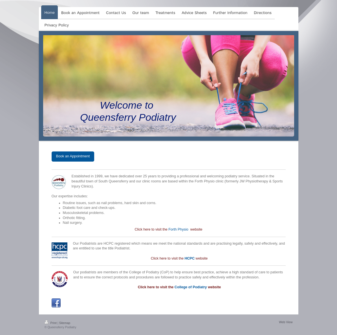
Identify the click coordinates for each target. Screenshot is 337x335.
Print (51, 323)
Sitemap (65, 323)
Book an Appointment (73, 156)
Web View (285, 322)
